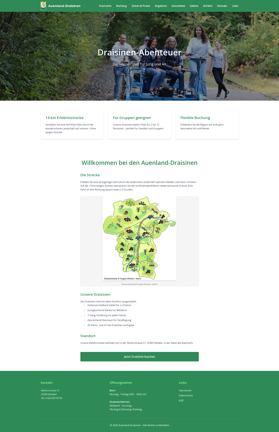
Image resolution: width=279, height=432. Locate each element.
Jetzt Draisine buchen (139, 357)
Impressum (185, 390)
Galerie (196, 5)
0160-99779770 (53, 398)
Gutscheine (180, 5)
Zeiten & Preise (143, 5)
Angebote (163, 5)
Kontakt (223, 5)
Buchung (125, 5)
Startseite (109, 5)
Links (235, 5)
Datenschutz (186, 395)
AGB (181, 400)
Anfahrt (209, 5)
